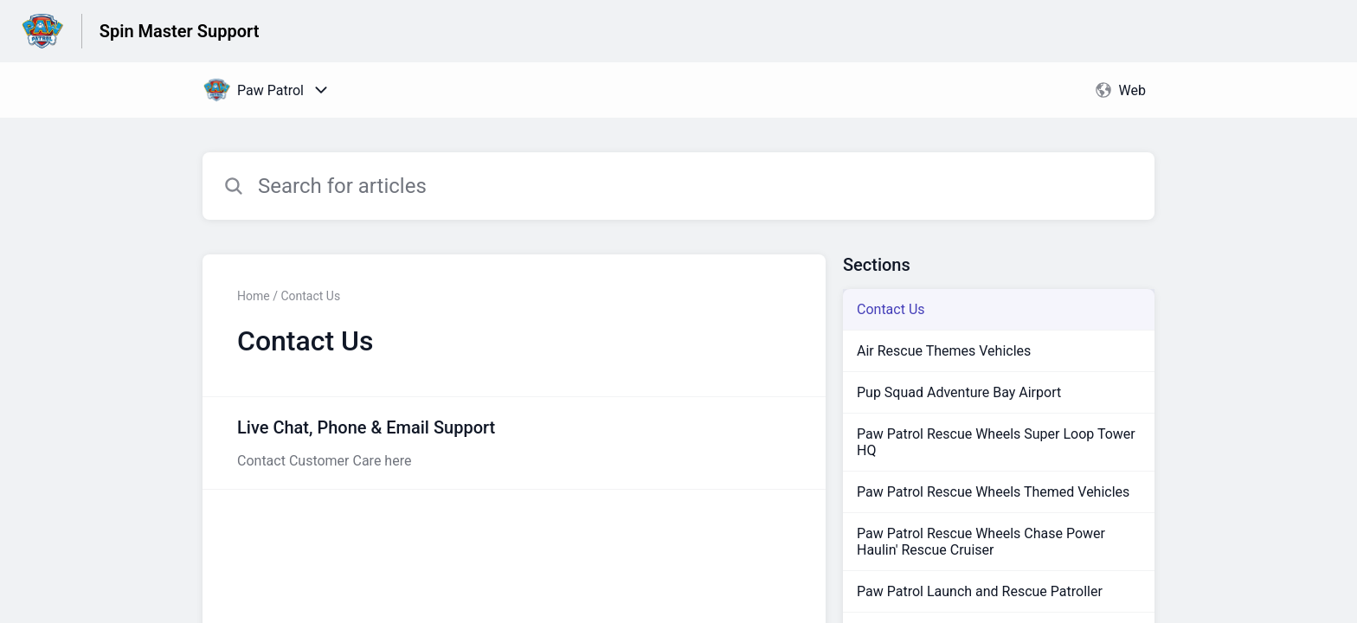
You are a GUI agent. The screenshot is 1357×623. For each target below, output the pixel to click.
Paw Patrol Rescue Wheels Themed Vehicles (993, 492)
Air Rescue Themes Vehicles (944, 351)
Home (253, 296)
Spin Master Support (180, 31)
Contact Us (891, 309)
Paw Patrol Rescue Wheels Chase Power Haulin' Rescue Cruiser (981, 541)
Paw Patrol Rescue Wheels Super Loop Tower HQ (996, 442)
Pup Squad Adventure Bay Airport (959, 392)
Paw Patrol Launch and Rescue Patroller (980, 591)
